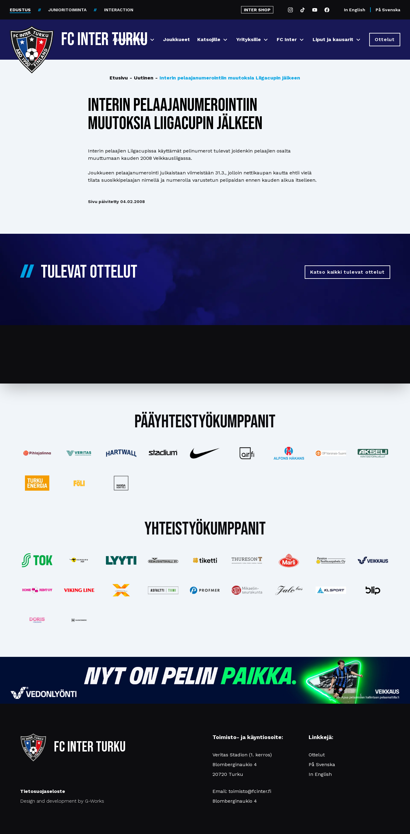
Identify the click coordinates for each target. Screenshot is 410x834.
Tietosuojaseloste (42, 791)
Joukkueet (176, 39)
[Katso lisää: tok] (37, 560)
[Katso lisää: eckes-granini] (289, 560)
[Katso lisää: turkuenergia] (37, 483)
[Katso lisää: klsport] (331, 590)
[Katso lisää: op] (331, 453)
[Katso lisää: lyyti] (121, 560)
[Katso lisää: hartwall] (121, 453)
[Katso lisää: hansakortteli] (121, 483)
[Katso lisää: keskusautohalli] (163, 560)
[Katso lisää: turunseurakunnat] (247, 590)
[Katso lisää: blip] (373, 590)
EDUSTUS (20, 9)
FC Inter (287, 39)
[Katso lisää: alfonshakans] (289, 453)
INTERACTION (118, 9)
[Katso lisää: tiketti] (205, 560)
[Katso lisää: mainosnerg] (79, 620)
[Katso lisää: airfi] (247, 453)
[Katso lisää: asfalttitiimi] (163, 590)
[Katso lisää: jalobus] (289, 590)
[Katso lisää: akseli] (373, 453)
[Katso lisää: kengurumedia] (79, 560)
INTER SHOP (257, 9)
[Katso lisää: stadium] (163, 453)
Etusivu (119, 78)
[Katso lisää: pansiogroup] (331, 560)
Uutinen (141, 78)
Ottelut (317, 755)
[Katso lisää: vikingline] (79, 590)
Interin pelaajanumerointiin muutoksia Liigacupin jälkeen (227, 78)
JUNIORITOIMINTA (67, 9)
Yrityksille (248, 39)
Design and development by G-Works (62, 801)
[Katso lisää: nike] (205, 453)
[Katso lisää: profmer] (205, 590)
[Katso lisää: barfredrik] (37, 620)
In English (354, 9)
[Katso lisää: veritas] (79, 453)
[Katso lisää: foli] (79, 483)
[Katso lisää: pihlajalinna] (37, 453)
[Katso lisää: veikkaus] (373, 560)
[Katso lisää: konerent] (37, 590)
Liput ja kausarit (333, 39)
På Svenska (388, 9)
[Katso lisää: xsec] (121, 590)
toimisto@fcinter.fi (250, 791)
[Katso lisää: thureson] (247, 560)
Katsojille (208, 39)
